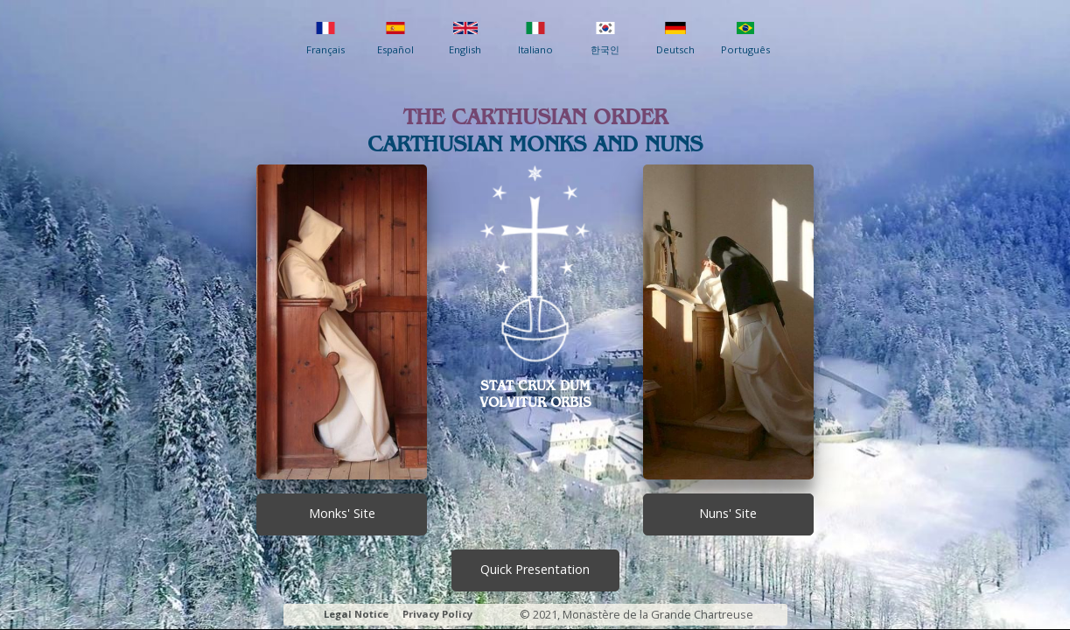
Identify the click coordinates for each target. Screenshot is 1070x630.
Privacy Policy (437, 613)
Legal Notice (356, 613)
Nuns (728, 513)
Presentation (535, 569)
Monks (342, 513)
